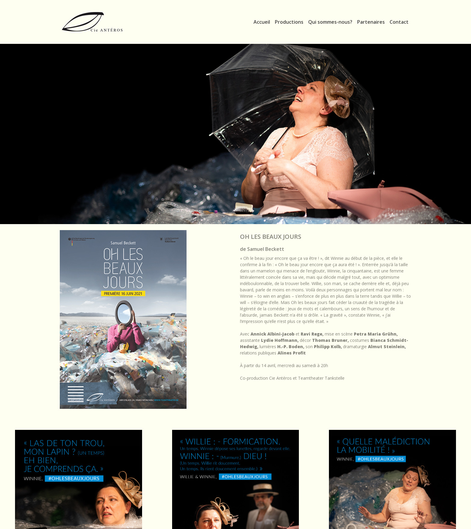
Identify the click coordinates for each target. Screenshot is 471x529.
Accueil (262, 22)
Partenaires (371, 22)
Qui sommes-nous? (330, 22)
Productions (289, 22)
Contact (399, 22)
